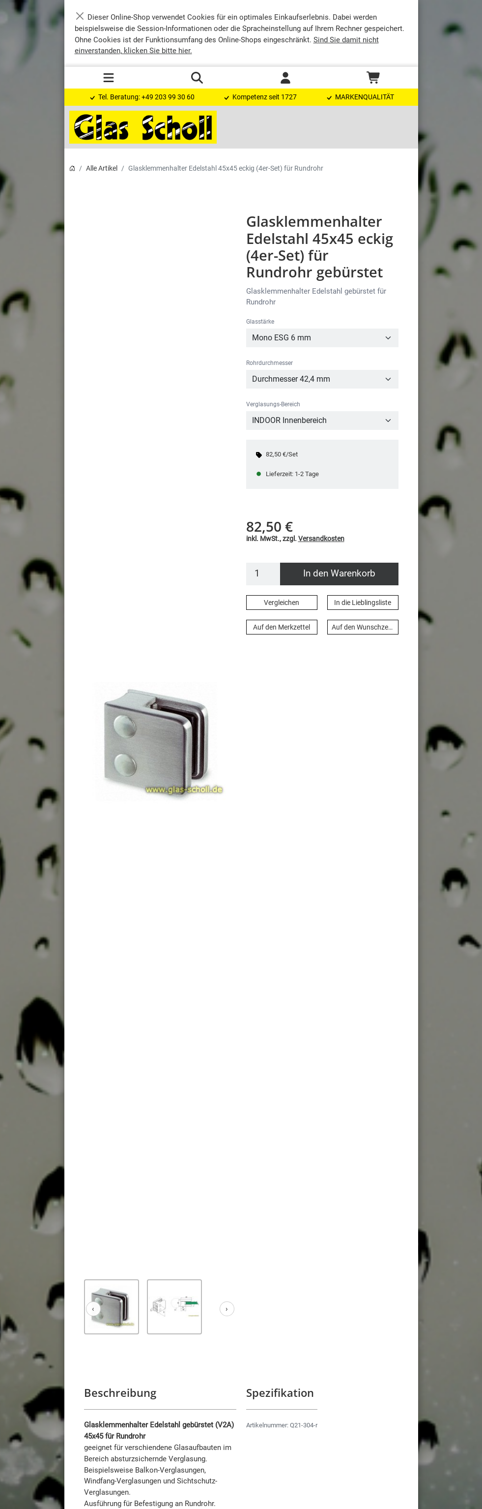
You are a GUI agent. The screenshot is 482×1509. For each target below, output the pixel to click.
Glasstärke (260, 321)
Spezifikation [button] (279, 1393)
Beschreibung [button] (119, 1393)
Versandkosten (321, 539)
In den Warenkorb (339, 573)
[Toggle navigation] (108, 78)
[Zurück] (93, 1308)
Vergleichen (281, 602)
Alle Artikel (101, 168)
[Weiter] (227, 1308)
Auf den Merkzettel (281, 627)
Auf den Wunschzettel (365, 627)
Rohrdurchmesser (269, 363)
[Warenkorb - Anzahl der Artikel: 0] (374, 78)
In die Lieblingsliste (362, 602)
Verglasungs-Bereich (273, 404)
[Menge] (263, 574)
